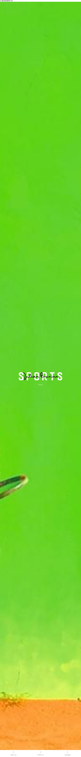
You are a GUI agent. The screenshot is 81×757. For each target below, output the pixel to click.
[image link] (40, 378)
